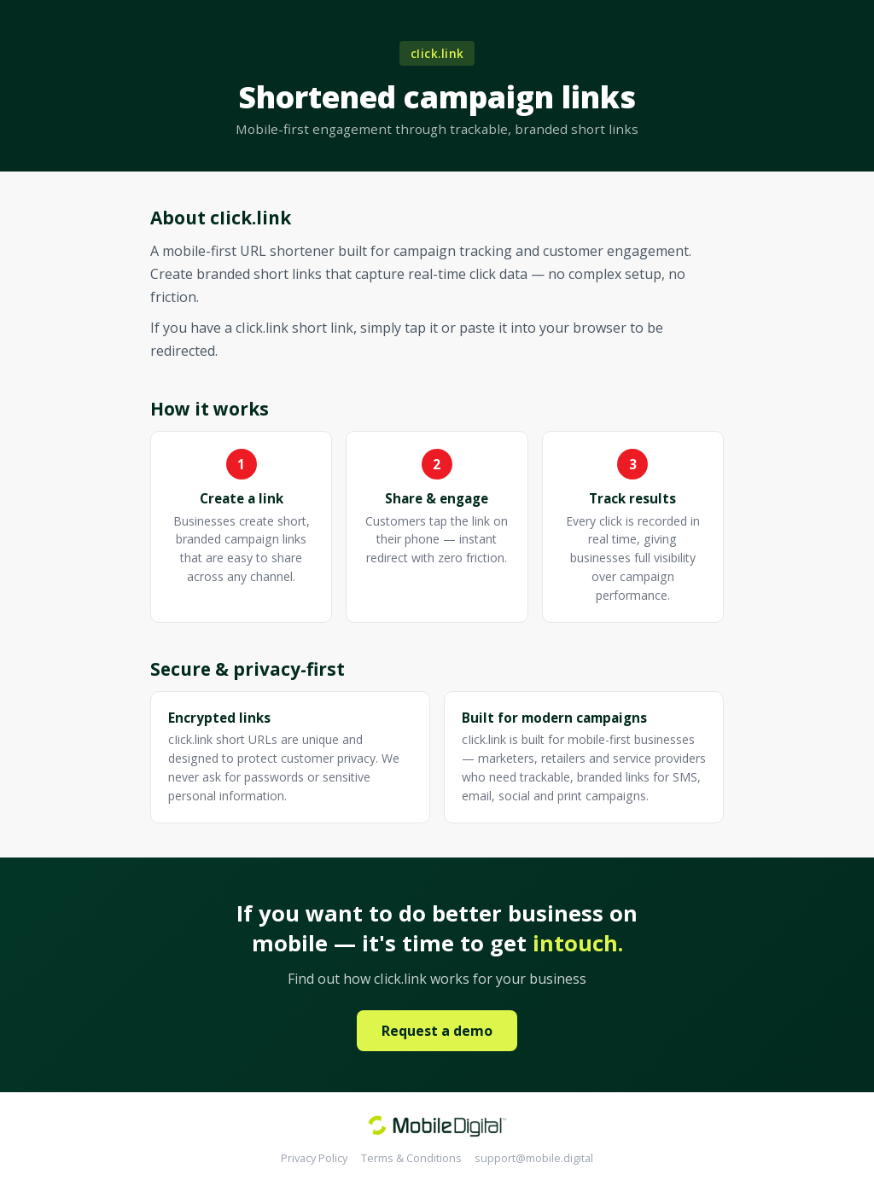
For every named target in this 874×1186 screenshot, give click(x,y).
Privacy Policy (314, 1158)
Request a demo (437, 1030)
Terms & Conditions (411, 1158)
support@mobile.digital (534, 1158)
